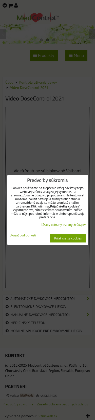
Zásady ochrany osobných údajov (63, 225)
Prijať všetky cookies (68, 238)
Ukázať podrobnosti (23, 235)
